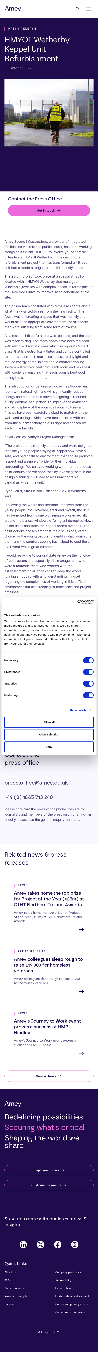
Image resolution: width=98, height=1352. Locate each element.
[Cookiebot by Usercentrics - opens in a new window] (77, 602)
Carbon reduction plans (70, 1312)
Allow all (49, 722)
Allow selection (49, 734)
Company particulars (68, 1272)
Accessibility (63, 1280)
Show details (78, 710)
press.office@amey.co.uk (36, 783)
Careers (9, 1304)
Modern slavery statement (72, 1296)
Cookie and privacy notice (71, 1304)
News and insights (16, 1296)
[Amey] (12, 9)
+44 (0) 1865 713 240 (28, 797)
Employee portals (46, 1170)
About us (10, 1272)
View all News (46, 1076)
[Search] (77, 9)
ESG (7, 1280)
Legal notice (63, 1288)
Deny (49, 746)
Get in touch (46, 210)
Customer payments (46, 1185)
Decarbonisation (14, 1288)
